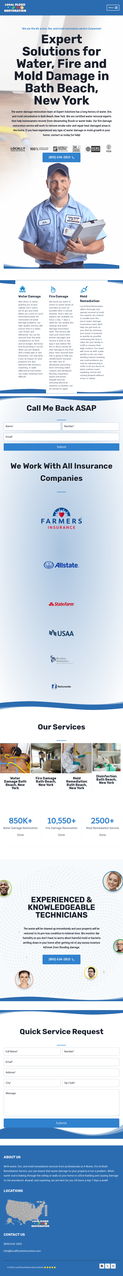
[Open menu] (113, 8)
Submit (61, 444)
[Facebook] (101, 1266)
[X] (107, 1266)
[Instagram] (113, 1266)
